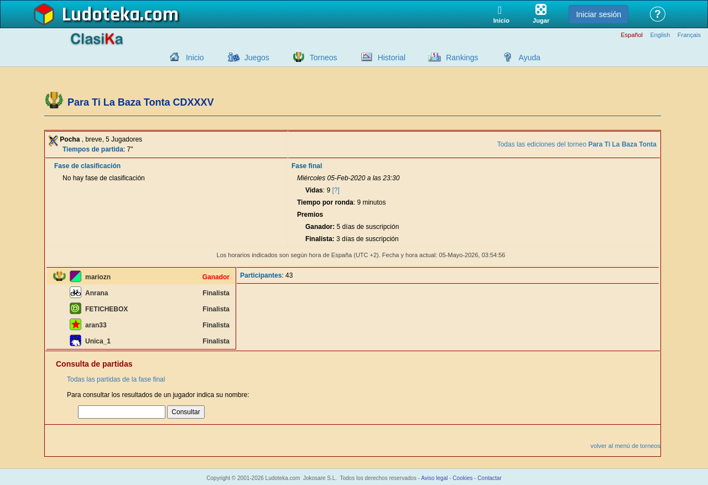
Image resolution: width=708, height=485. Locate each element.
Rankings (462, 57)
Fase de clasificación (87, 166)
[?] (335, 190)
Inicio (195, 57)
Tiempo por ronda (325, 202)
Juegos (256, 57)
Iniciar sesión (598, 14)
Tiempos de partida (93, 149)
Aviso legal (434, 478)
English (660, 35)
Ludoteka (101, 15)
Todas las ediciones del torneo (577, 144)
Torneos (323, 57)
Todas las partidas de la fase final (116, 379)
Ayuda (529, 57)
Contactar (489, 478)
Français (689, 35)
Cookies (462, 478)
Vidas (314, 190)
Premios (310, 214)
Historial (392, 57)
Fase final (306, 166)
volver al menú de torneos (625, 445)
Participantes (261, 275)
